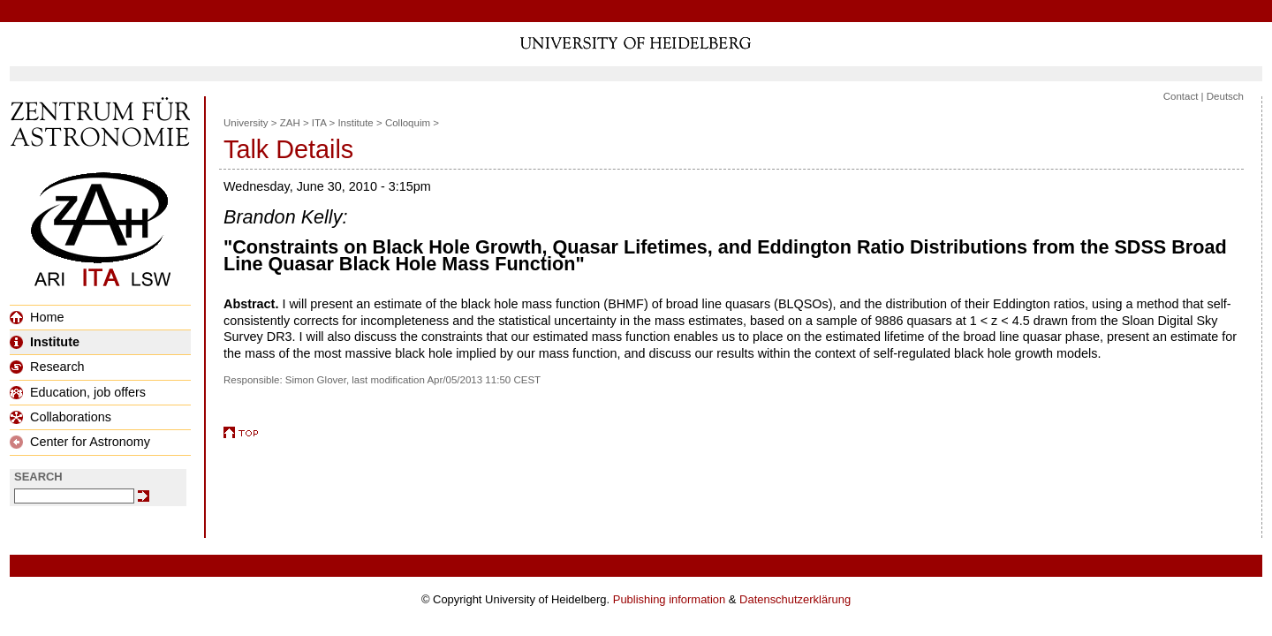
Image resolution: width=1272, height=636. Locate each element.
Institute (45, 342)
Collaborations (60, 417)
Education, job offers (78, 392)
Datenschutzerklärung (795, 599)
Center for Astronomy (80, 442)
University (246, 122)
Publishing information (669, 599)
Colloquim (407, 122)
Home (37, 317)
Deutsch (1225, 96)
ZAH (290, 122)
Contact (1181, 96)
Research (47, 367)
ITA (319, 122)
